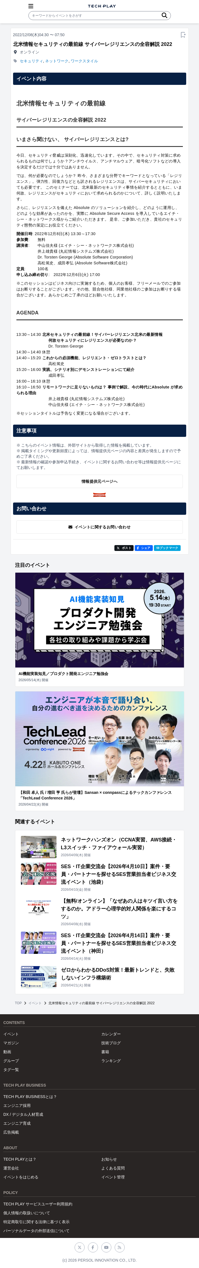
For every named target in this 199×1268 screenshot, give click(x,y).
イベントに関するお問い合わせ (99, 527)
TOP (18, 1003)
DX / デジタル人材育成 (23, 1114)
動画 (7, 1052)
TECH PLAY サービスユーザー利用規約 (37, 1204)
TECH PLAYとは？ (19, 1159)
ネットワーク (56, 61)
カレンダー (111, 1034)
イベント (35, 1003)
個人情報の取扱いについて (26, 1213)
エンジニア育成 (17, 1123)
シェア (144, 548)
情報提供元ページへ (99, 481)
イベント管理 (113, 1177)
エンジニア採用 (17, 1105)
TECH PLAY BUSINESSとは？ (30, 1096)
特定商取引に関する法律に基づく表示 (36, 1222)
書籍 (105, 1052)
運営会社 (11, 1168)
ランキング (111, 1060)
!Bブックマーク (167, 548)
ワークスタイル (84, 61)
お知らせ (109, 1159)
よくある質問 (113, 1168)
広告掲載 (11, 1132)
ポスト (124, 548)
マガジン (11, 1043)
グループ (11, 1060)
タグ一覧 (11, 1069)
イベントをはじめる (20, 1177)
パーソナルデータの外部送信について (36, 1230)
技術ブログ (111, 1043)
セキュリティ (31, 61)
